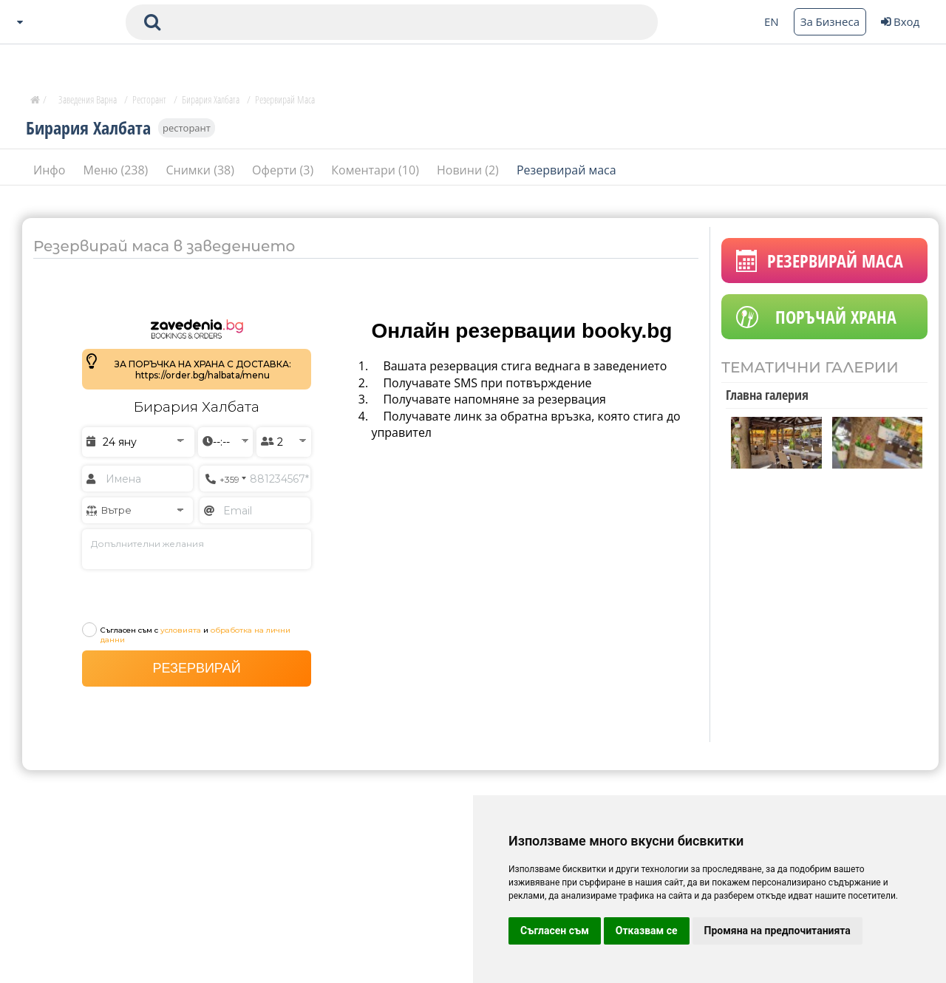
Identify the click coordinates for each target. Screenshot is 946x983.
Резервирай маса (566, 169)
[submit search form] (152, 22)
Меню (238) (118, 169)
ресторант (187, 127)
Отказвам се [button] (647, 930)
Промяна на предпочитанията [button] (777, 930)
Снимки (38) (201, 169)
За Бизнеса (830, 21)
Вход (900, 21)
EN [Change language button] (771, 21)
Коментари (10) (376, 169)
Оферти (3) (284, 169)
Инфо (51, 169)
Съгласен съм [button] (554, 930)
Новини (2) (469, 169)
